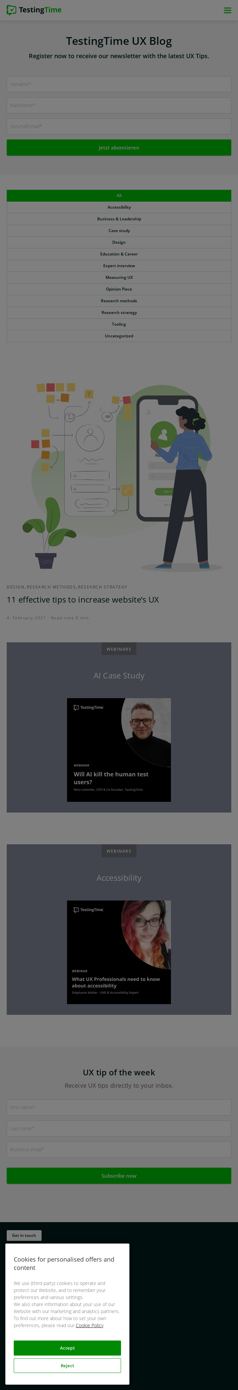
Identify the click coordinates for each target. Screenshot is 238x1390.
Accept (67, 1348)
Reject (67, 1366)
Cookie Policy (89, 1325)
